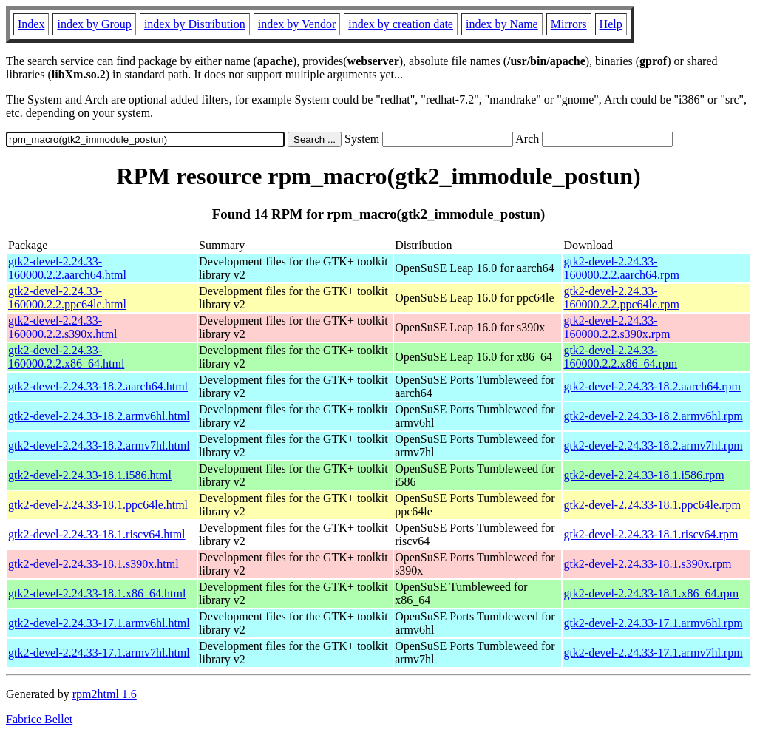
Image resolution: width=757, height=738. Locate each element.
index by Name (502, 24)
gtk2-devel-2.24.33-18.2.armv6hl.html (99, 416)
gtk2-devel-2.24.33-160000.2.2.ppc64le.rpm (621, 298)
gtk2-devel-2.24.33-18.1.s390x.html (93, 564)
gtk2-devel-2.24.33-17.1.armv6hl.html (99, 623)
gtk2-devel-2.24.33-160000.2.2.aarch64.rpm (621, 268)
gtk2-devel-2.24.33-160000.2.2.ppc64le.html (67, 298)
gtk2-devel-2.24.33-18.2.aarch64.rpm (651, 386)
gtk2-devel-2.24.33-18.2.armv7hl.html (99, 445)
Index (31, 24)
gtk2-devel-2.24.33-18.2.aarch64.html (98, 386)
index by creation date (400, 24)
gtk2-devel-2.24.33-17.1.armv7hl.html (99, 652)
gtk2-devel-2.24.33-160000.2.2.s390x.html (63, 327)
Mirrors (569, 24)
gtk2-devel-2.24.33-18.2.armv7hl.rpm (652, 445)
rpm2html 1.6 (104, 694)
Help (611, 24)
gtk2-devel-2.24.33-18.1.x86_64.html (97, 593)
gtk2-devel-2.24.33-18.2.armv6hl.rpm (652, 416)
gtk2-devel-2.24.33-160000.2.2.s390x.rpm (616, 327)
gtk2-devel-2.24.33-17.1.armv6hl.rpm (652, 623)
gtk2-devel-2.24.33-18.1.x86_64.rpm (651, 593)
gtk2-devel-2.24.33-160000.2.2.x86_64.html (66, 357)
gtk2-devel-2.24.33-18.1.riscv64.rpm (650, 534)
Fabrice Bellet (39, 719)
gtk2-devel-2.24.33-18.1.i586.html (90, 475)
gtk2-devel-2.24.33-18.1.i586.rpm (643, 475)
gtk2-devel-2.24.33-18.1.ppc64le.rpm (652, 504)
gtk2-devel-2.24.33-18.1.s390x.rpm (647, 564)
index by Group (94, 24)
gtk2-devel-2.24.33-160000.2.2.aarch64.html (67, 268)
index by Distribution (194, 24)
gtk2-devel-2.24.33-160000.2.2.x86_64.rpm (620, 357)
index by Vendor (297, 24)
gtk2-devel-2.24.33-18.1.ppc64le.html (98, 504)
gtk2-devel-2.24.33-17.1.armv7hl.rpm (652, 652)
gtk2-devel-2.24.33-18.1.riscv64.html (97, 534)
